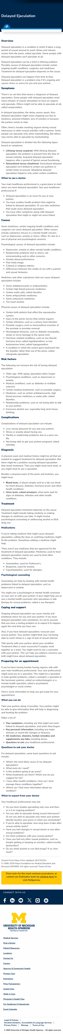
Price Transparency (11, 984)
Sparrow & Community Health (16, 968)
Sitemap (24, 1025)
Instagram (37, 900)
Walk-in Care (9, 994)
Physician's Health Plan (14, 999)
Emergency (8, 978)
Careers (6, 963)
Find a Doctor (9, 943)
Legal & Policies (11, 1020)
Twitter (29, 900)
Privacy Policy (10, 1025)
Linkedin (12, 900)
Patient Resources (11, 948)
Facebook (4, 900)
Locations (7, 953)
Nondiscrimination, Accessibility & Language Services (28, 1023)
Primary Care (9, 973)
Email (46, 900)
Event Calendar (10, 1009)
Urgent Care (8, 989)
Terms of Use (44, 866)
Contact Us (8, 958)
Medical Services (10, 938)
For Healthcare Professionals (16, 1004)
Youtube (20, 900)
